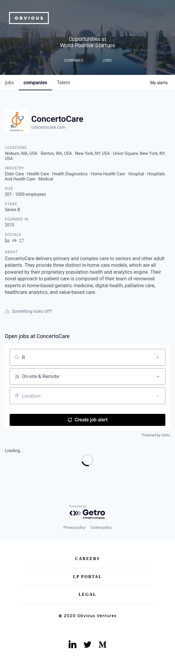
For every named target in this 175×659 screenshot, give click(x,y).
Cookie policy (101, 527)
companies (35, 82)
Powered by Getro (156, 435)
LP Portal (87, 576)
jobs (9, 82)
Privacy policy (74, 527)
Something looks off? (28, 311)
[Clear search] (157, 357)
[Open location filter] (157, 395)
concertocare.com (48, 127)
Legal (87, 594)
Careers (87, 558)
